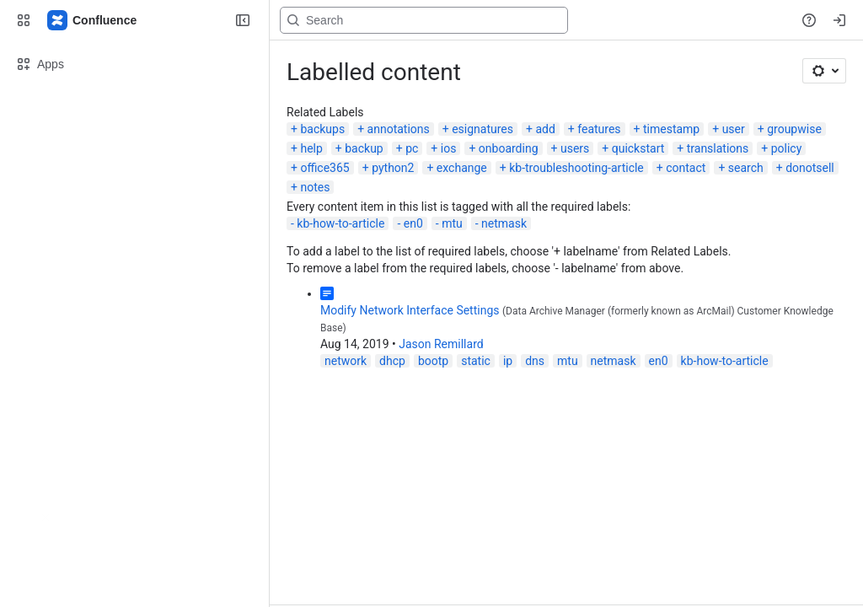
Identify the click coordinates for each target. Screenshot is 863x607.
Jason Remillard (441, 344)
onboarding (509, 148)
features (598, 129)
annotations (398, 129)
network (345, 361)
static (475, 361)
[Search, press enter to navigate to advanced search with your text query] (424, 20)
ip (507, 361)
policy (786, 148)
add (545, 129)
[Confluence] (93, 20)
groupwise (794, 129)
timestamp (671, 129)
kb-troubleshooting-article (576, 168)
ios (449, 148)
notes (315, 187)
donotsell (809, 168)
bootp (433, 361)
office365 (324, 168)
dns (534, 361)
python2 (393, 168)
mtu (452, 223)
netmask (504, 223)
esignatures (482, 129)
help (311, 148)
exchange (462, 168)
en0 (413, 223)
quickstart (638, 148)
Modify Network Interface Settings (410, 310)
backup (364, 148)
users (574, 148)
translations (718, 148)
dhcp (392, 361)
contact (685, 168)
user (733, 129)
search (746, 168)
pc (411, 148)
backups (322, 129)
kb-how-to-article (340, 223)
